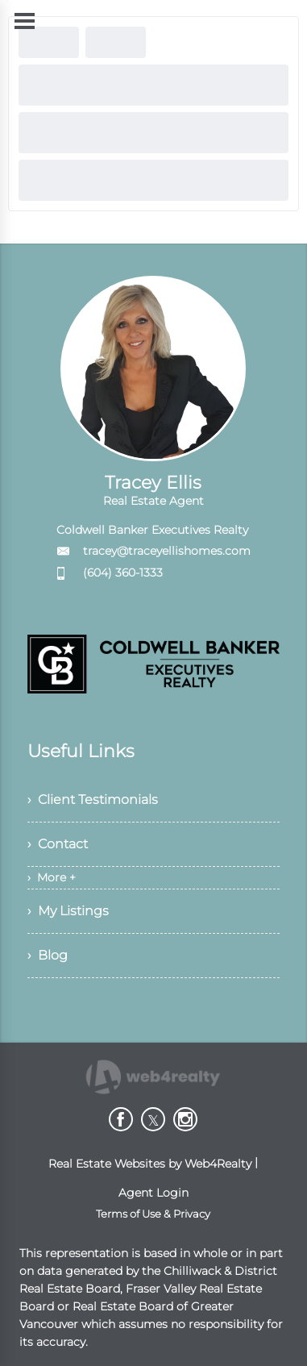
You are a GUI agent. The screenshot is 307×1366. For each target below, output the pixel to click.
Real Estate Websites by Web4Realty (149, 1163)
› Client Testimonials (92, 799)
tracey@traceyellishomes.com (167, 550)
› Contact (57, 844)
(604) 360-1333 (123, 572)
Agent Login (153, 1192)
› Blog (47, 955)
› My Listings (68, 910)
